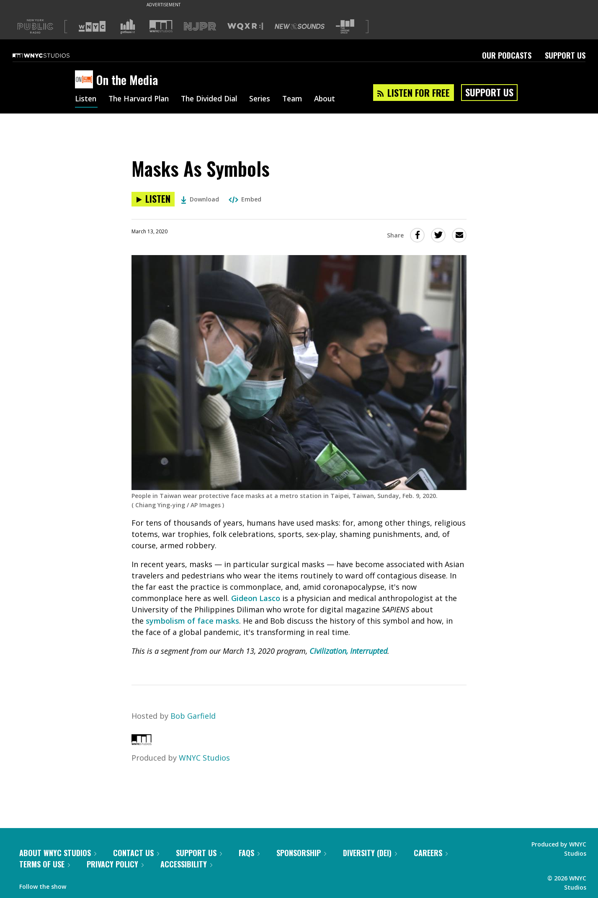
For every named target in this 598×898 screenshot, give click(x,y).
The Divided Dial (216, 99)
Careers (431, 852)
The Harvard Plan (142, 99)
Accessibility (186, 864)
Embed (245, 199)
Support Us (565, 55)
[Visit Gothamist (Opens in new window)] (127, 26)
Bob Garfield (193, 716)
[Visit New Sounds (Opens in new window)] (300, 26)
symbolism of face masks (192, 621)
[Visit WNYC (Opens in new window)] (92, 26)
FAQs (249, 852)
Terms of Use (44, 864)
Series (269, 99)
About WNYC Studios (57, 852)
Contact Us (136, 852)
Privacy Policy (115, 864)
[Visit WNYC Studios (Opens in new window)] (161, 26)
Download (200, 199)
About (337, 99)
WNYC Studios (204, 758)
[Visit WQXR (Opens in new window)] (245, 27)
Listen (86, 99)
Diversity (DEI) (370, 852)
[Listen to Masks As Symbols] (153, 199)
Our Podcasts (506, 55)
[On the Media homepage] (85, 80)
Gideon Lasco (255, 598)
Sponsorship (301, 852)
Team (303, 99)
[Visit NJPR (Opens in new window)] (200, 26)
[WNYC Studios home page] (51, 55)
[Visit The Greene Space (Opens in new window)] (345, 26)
